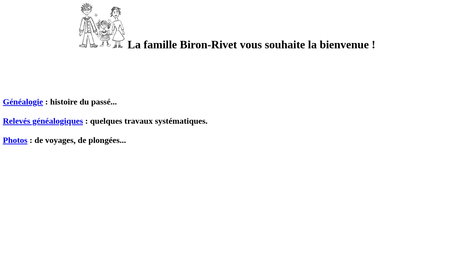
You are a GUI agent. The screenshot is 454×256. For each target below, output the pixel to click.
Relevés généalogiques (43, 121)
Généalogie (23, 101)
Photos (15, 140)
